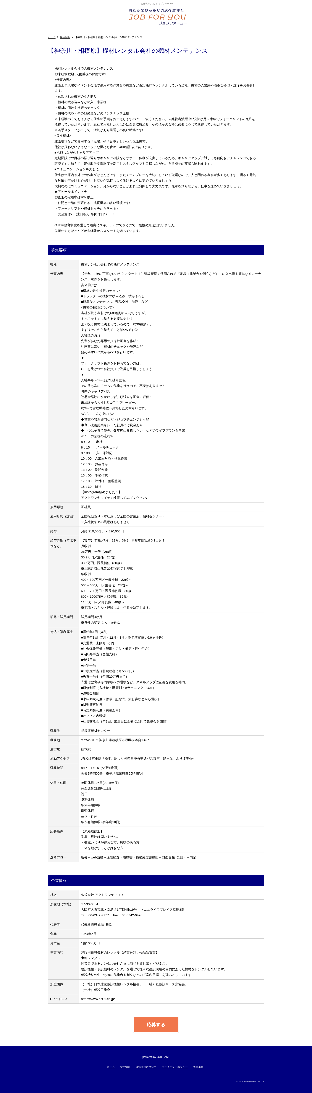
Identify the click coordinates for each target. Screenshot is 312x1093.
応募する (156, 1024)
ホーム (52, 37)
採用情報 (65, 37)
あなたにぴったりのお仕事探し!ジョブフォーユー (158, 16)
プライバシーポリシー (175, 1067)
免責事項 (198, 1067)
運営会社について (146, 1067)
